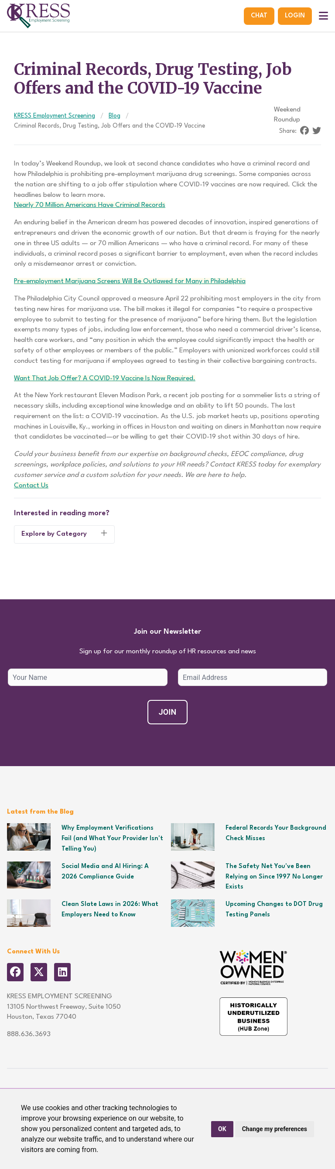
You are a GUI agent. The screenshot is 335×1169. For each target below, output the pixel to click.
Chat (259, 16)
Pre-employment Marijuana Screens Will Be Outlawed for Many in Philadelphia (130, 281)
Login (295, 16)
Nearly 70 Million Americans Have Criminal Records (89, 205)
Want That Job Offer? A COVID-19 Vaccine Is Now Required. (104, 378)
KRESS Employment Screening (54, 116)
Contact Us (31, 485)
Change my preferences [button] (274, 1128)
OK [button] (222, 1128)
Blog (114, 116)
